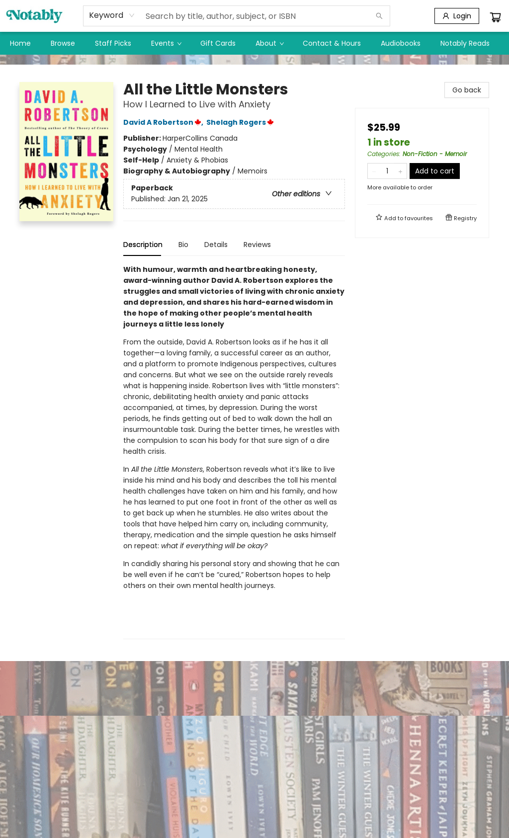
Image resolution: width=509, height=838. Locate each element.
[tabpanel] (234, 451)
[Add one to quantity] (400, 171)
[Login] (456, 16)
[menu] (254, 43)
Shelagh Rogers (241, 122)
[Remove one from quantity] (374, 171)
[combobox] (112, 15)
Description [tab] (143, 245)
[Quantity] (387, 171)
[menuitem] (20, 43)
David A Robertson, (164, 122)
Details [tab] (216, 245)
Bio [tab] (183, 245)
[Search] (379, 16)
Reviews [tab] (257, 245)
